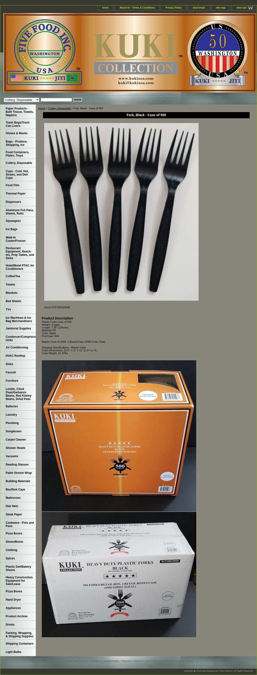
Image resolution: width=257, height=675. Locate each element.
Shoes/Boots (14, 541)
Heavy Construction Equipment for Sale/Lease (19, 581)
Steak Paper (14, 514)
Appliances (13, 608)
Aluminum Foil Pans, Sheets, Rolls (20, 212)
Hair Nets (12, 506)
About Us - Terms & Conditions (137, 7)
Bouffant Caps (15, 489)
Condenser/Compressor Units (21, 338)
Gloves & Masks (17, 133)
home (105, 7)
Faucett (11, 372)
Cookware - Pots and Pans (20, 524)
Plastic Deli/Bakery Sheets (18, 568)
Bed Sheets (13, 301)
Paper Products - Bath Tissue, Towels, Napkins (20, 112)
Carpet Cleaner (16, 439)
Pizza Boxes (14, 533)
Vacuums (12, 456)
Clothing (11, 550)
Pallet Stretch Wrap (19, 473)
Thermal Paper (15, 193)
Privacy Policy (174, 7)
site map (221, 7)
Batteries (12, 406)
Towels (10, 284)
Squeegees (13, 221)
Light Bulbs (13, 652)
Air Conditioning (17, 347)
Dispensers (13, 202)
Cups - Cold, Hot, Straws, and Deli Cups (17, 175)
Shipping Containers (19, 643)
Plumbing (12, 423)
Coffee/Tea (13, 276)
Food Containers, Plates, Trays (17, 154)
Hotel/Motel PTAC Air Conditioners (20, 267)
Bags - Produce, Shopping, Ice (16, 143)
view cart (241, 7)
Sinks (9, 364)
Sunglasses (14, 431)
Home (41, 108)
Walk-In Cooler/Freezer (16, 239)
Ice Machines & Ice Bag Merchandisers (19, 319)
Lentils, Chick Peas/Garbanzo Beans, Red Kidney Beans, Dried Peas (19, 394)
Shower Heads (15, 448)
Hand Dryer (13, 599)
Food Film (12, 185)
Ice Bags (11, 229)
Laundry (11, 414)
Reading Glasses (17, 464)
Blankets (12, 293)
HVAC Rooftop (15, 355)
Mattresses (13, 497)
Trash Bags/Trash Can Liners (17, 124)
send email (199, 7)
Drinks (10, 624)
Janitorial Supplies (18, 328)
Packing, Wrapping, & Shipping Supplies (19, 634)
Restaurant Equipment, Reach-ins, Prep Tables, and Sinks (20, 253)
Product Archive (17, 616)
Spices (10, 558)
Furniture (12, 380)
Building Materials (18, 481)
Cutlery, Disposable (59, 108)
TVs (8, 309)
